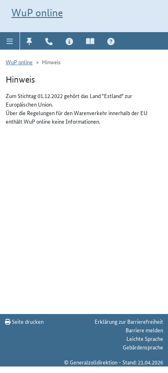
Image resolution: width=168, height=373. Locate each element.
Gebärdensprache (143, 347)
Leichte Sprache (144, 338)
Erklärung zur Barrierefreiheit (129, 321)
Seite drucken (24, 321)
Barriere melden (144, 330)
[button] (10, 40)
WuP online (37, 13)
